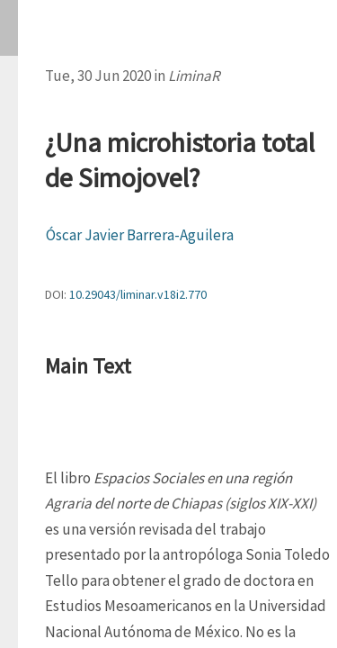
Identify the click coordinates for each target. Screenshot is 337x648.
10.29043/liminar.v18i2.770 (138, 294)
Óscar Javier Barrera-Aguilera (140, 235)
